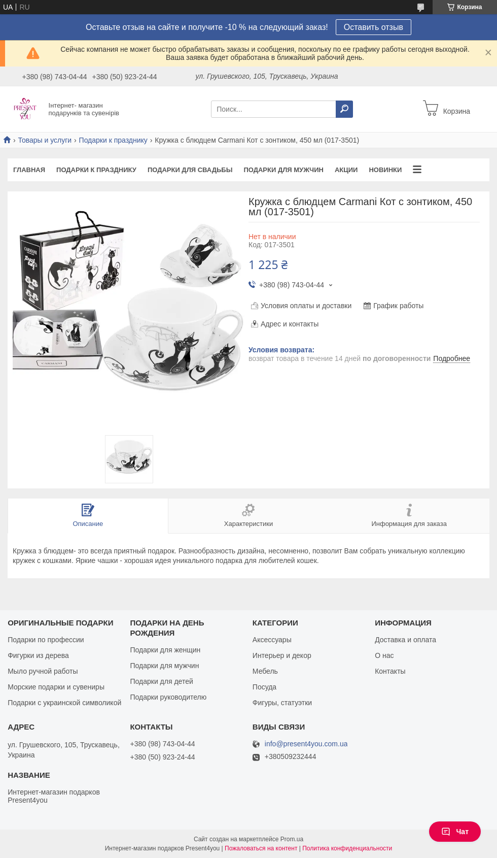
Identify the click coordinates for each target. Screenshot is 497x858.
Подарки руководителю (168, 697)
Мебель (265, 671)
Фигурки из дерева (38, 655)
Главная (29, 170)
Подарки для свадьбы (190, 170)
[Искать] (344, 109)
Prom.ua (291, 839)
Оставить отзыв (373, 27)
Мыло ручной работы (43, 671)
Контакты (390, 671)
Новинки (385, 170)
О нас (384, 655)
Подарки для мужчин (283, 170)
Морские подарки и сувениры (56, 687)
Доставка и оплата (405, 640)
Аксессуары (272, 640)
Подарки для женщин (165, 650)
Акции (346, 170)
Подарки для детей (161, 681)
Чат (455, 831)
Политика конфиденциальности (347, 848)
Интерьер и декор (282, 655)
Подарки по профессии (46, 640)
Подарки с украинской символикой (64, 703)
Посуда (264, 687)
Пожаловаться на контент (261, 848)
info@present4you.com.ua (306, 744)
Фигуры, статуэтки (282, 703)
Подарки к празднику (113, 140)
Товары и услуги (45, 140)
